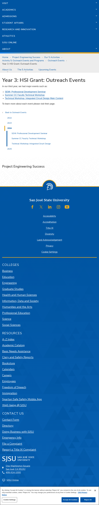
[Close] (95, 490)
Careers (7, 375)
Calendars (8, 369)
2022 (9, 118)
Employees (9, 381)
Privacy (49, 245)
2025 (9, 149)
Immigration (9, 393)
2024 (9, 128)
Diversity (49, 234)
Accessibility (49, 216)
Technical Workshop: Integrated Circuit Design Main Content (34, 98)
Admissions (9, 16)
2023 (9, 123)
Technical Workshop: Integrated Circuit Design (31, 143)
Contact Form (10, 420)
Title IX (49, 228)
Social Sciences (11, 325)
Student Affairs (13, 22)
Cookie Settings (49, 252)
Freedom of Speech (14, 387)
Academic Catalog (13, 345)
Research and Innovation (19, 29)
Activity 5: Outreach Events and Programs (23, 60)
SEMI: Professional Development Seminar (25, 92)
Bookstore (8, 363)
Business (7, 271)
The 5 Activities (25, 69)
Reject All (87, 500)
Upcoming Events (47, 69)
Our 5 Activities (52, 57)
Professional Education (16, 313)
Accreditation (49, 222)
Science (6, 319)
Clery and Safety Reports (17, 357)
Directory (7, 426)
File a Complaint (12, 444)
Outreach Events (56, 60)
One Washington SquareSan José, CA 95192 (18, 467)
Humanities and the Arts (17, 307)
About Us (7, 69)
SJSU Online (9, 42)
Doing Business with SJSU (18, 432)
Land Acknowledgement (49, 240)
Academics (9, 9)
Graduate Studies (13, 289)
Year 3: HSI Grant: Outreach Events (19, 63)
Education (8, 277)
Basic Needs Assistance (16, 351)
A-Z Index (8, 339)
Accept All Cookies (70, 500)
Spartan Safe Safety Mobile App (22, 399)
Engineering (9, 283)
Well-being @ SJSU (14, 405)
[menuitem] (7, 69)
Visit (5, 3)
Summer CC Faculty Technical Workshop (25, 95)
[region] (49, 496)
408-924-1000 (13, 472)
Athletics (8, 36)
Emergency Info (11, 437)
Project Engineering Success (26, 57)
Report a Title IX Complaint (19, 449)
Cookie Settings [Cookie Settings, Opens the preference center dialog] (9, 500)
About (6, 49)
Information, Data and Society (20, 301)
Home (5, 57)
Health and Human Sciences (19, 295)
